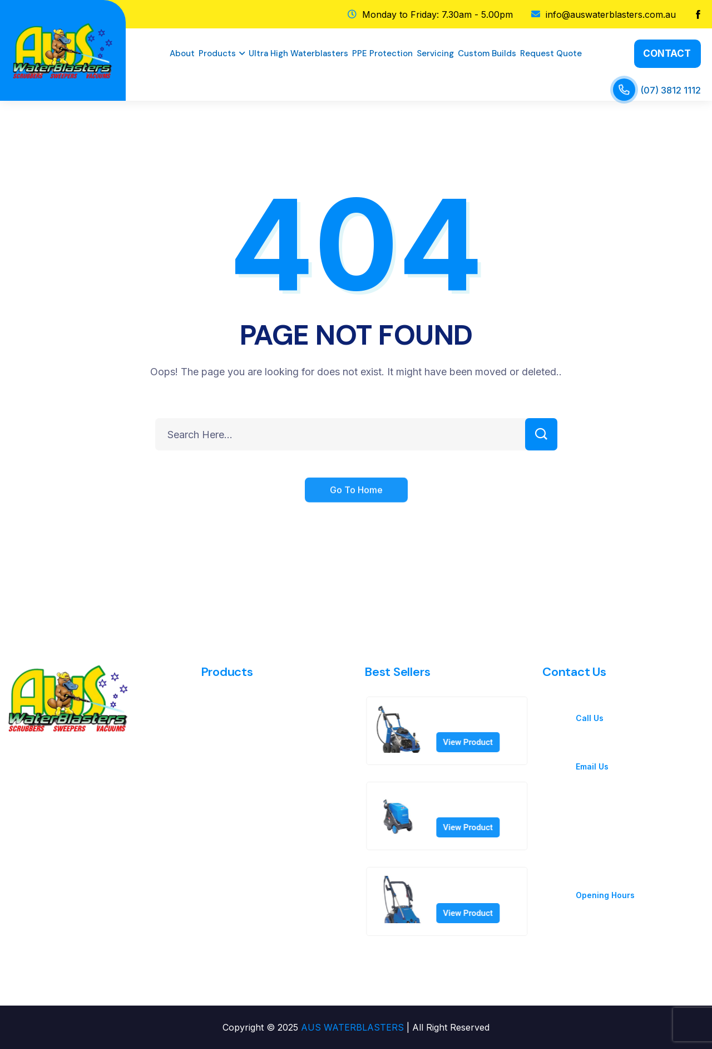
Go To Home (356, 501)
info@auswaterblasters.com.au (638, 753)
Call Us (590, 718)
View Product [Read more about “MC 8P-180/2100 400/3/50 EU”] (479, 742)
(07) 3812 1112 (670, 90)
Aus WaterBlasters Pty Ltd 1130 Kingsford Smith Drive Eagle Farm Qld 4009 (630, 816)
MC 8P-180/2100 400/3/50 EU (482, 717)
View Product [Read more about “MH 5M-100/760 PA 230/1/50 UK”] (479, 827)
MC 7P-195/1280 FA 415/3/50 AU (487, 888)
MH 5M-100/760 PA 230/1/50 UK (487, 803)
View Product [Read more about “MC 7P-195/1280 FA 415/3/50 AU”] (479, 913)
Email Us (592, 766)
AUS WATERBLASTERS (352, 1027)
